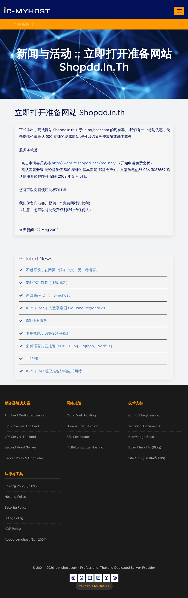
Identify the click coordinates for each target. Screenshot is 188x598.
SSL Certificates (79, 437)
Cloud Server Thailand (22, 426)
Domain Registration (82, 426)
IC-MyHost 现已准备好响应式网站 (54, 374)
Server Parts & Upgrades (24, 458)
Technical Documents (144, 426)
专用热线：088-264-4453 (47, 336)
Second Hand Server (20, 447)
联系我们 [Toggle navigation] (23, 24)
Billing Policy (14, 518)
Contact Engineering (143, 415)
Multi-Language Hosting (85, 447)
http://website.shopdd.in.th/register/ (84, 163)
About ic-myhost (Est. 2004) (26, 539)
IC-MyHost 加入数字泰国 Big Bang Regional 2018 (67, 311)
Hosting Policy (15, 497)
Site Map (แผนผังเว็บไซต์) (146, 458)
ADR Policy (13, 529)
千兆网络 (33, 361)
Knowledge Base (141, 437)
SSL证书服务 (36, 323)
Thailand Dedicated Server (25, 415)
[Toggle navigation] (179, 11)
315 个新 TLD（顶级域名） (48, 286)
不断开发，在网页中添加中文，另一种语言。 (63, 273)
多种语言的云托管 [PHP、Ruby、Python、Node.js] (69, 349)
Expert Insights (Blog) (144, 447)
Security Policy (15, 507)
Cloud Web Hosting (81, 415)
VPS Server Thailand (20, 437)
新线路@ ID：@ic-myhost (48, 298)
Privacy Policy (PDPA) (21, 486)
